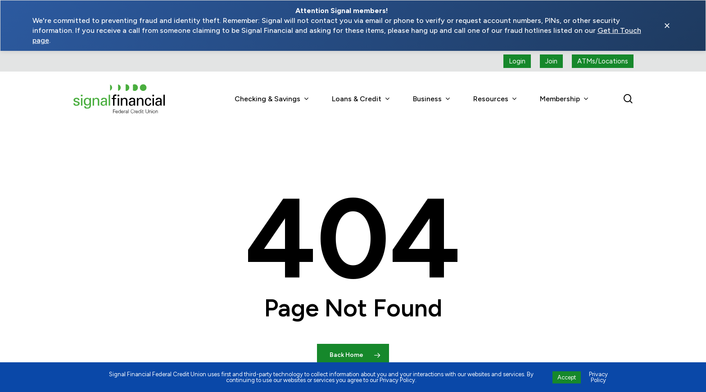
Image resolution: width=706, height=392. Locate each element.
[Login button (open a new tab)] (517, 61)
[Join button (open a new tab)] (551, 61)
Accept (566, 377)
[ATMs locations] (603, 61)
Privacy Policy (598, 377)
